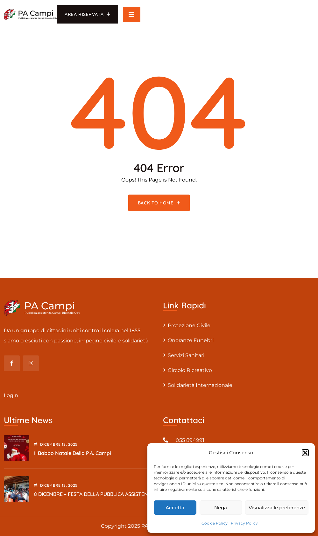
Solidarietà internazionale (200, 385)
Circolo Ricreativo (190, 370)
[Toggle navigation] (131, 14)
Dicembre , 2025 (56, 444)
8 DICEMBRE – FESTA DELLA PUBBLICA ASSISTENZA (94, 494)
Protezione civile (189, 325)
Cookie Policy (214, 523)
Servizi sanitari (186, 355)
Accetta (175, 508)
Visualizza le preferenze (277, 508)
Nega (220, 508)
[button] (305, 453)
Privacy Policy (244, 523)
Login (11, 395)
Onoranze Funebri (191, 340)
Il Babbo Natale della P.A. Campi (72, 453)
